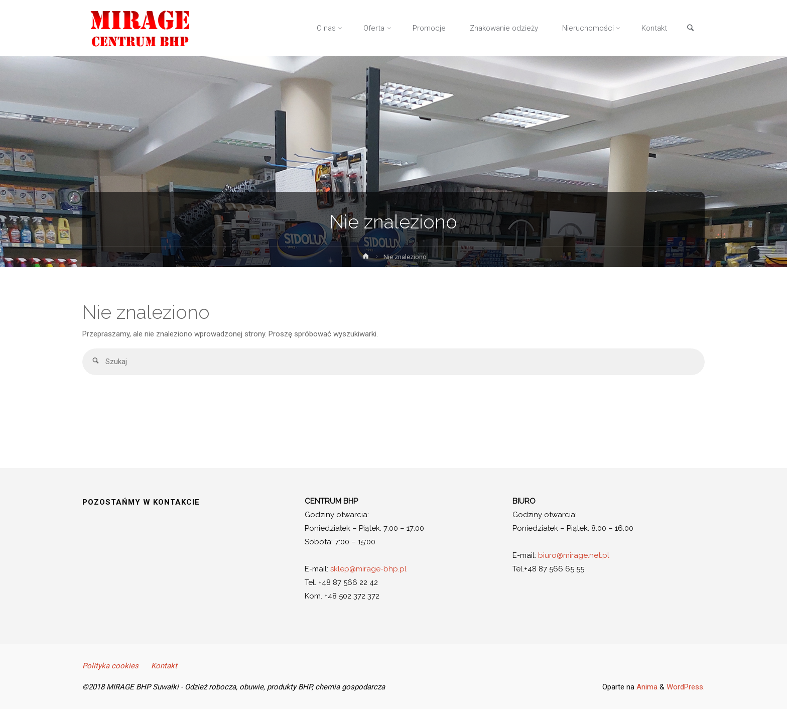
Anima (646, 686)
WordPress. (686, 686)
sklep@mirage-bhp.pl (368, 568)
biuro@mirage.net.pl (573, 555)
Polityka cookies (110, 665)
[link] (690, 28)
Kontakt (164, 665)
